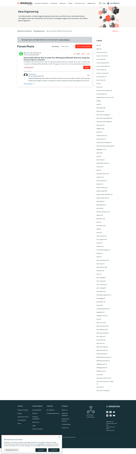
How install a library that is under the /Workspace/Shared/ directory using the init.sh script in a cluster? (57, 59)
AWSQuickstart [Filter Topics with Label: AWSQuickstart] (101, 364)
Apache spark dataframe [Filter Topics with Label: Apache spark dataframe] (104, 194)
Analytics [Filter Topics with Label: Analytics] (99, 177)
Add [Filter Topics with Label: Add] (98, 104)
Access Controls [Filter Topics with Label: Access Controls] (101, 56)
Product (20, 406)
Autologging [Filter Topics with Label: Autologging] (100, 298)
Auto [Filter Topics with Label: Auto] (98, 274)
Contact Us (65, 427)
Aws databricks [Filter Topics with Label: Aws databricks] (101, 329)
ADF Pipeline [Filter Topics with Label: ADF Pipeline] (100, 108)
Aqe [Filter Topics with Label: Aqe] (98, 222)
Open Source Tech (23, 417)
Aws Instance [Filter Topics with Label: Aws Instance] (100, 336)
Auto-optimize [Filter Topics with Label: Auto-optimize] (101, 284)
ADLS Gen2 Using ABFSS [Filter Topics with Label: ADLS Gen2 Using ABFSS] (103, 118)
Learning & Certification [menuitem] (41, 3)
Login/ (115, 3)
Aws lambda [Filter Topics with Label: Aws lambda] (100, 340)
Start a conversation (83, 46)
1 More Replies (28, 84)
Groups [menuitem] (70, 3)
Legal (33, 425)
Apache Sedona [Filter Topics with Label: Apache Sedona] (101, 187)
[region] (31, 444)
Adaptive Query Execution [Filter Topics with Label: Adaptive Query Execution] (104, 97)
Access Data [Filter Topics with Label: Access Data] (100, 59)
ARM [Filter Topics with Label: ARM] (98, 229)
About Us (64, 410)
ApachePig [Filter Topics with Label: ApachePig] (100, 201)
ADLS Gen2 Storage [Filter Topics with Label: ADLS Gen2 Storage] (102, 115)
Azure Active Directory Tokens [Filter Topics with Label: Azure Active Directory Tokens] (105, 381)
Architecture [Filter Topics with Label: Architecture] (100, 225)
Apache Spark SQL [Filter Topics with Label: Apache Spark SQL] (102, 198)
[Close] (59, 437)
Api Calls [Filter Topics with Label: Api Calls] (99, 208)
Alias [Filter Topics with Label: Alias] (98, 156)
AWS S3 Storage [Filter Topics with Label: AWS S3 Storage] (101, 347)
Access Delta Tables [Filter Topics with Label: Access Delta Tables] (102, 66)
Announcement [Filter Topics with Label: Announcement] (101, 180)
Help (104, 3)
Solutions (50, 406)
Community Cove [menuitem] (80, 3)
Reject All (41, 450)
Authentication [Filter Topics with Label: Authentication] (101, 267)
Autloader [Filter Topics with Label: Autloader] (99, 270)
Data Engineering (39, 31)
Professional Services (53, 413)
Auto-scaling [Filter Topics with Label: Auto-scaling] (100, 288)
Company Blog (66, 424)
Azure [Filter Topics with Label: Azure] (98, 374)
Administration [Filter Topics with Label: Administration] (101, 135)
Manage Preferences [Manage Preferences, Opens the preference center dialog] (11, 450)
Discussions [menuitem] (54, 3)
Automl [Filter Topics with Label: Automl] (99, 305)
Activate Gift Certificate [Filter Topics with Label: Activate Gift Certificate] (103, 90)
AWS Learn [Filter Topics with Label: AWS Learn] (100, 343)
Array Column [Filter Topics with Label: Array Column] (100, 236)
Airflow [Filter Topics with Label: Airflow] (98, 153)
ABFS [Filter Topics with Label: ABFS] (98, 49)
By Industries (50, 410)
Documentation (36, 410)
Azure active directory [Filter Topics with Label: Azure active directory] (103, 378)
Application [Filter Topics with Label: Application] (100, 218)
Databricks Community (24, 3)
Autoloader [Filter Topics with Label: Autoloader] (100, 291)
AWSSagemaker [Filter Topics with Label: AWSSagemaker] (101, 367)
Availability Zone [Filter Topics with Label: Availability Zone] (101, 315)
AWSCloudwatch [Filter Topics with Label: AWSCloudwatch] (101, 350)
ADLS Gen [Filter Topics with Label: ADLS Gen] (99, 111)
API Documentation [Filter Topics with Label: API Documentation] (102, 212)
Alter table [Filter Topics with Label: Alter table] (100, 160)
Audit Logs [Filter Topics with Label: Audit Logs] (100, 264)
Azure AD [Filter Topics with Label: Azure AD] (99, 387)
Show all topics (64, 40)
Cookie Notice (41, 444)
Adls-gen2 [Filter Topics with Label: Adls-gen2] (99, 125)
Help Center (35, 422)
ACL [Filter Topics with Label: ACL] (98, 83)
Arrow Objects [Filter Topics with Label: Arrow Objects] (101, 239)
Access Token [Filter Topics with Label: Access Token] (100, 69)
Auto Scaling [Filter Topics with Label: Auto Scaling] (100, 277)
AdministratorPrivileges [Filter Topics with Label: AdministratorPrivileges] (103, 142)
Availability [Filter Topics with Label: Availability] (100, 312)
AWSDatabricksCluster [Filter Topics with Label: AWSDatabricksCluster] (103, 357)
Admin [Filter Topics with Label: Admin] (98, 132)
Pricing (19, 413)
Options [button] (115, 31)
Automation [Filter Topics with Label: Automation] (100, 302)
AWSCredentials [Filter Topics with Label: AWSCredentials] (101, 354)
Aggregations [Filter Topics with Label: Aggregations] (100, 149)
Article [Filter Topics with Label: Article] (98, 243)
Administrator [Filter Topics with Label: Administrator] (100, 139)
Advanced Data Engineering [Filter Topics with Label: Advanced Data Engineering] (104, 146)
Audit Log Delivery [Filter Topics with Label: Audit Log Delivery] (102, 260)
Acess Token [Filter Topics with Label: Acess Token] (100, 80)
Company (65, 406)
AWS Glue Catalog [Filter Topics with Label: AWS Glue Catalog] (102, 333)
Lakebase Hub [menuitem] (91, 3)
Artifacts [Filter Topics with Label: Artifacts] (99, 246)
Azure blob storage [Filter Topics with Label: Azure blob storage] (102, 390)
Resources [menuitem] (63, 3)
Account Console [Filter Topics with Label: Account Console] (101, 73)
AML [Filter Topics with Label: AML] (98, 170)
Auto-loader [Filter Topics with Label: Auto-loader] (100, 281)
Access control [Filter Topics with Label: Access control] (101, 52)
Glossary (34, 413)
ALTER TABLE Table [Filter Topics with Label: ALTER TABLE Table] (102, 163)
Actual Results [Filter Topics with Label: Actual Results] (101, 94)
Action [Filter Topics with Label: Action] (98, 87)
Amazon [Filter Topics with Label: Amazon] (99, 167)
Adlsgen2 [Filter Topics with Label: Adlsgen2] (99, 128)
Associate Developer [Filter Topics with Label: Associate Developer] (102, 250)
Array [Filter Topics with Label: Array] (98, 232)
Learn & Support (37, 406)
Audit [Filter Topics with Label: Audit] (98, 257)
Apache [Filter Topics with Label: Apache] (99, 184)
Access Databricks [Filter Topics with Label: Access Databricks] (102, 63)
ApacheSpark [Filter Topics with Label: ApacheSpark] (100, 205)
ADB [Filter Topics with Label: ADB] (98, 101)
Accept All (54, 450)
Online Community (37, 429)
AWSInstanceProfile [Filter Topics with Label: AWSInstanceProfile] (102, 361)
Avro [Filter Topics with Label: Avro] (98, 319)
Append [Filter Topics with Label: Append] (99, 215)
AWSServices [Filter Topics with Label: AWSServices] (100, 371)
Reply (87, 67)
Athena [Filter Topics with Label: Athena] (99, 253)
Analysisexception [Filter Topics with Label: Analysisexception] (102, 173)
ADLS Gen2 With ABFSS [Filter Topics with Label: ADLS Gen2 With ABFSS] (103, 121)
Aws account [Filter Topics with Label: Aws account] (100, 322)
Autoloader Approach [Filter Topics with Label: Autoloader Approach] (103, 295)
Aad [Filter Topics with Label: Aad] (98, 45)
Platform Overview (23, 410)
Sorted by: (55, 46)
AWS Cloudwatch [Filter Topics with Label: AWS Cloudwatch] (102, 326)
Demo (19, 423)
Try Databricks (22, 420)
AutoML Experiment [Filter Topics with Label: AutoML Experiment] (102, 309)
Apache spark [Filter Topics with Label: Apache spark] (100, 191)
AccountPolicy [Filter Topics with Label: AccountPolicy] (101, 76)
